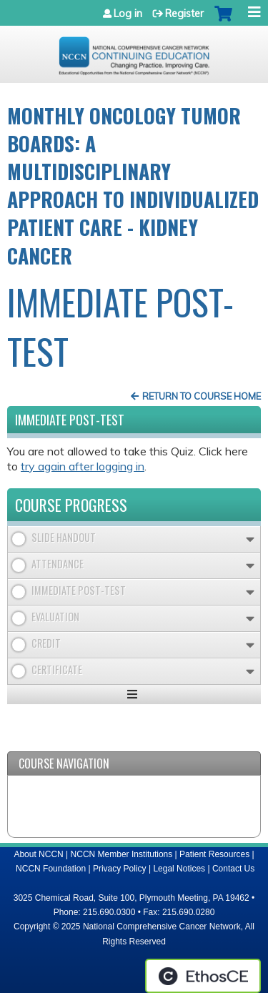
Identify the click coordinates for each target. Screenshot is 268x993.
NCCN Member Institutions (122, 854)
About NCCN (38, 854)
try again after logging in (82, 466)
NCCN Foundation (51, 869)
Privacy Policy (120, 869)
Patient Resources (214, 854)
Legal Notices (179, 869)
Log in (128, 14)
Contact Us (233, 869)
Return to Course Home (201, 396)
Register (184, 14)
